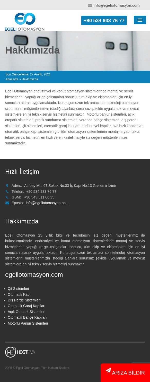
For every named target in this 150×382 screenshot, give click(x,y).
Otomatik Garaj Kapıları (26, 306)
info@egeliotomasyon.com (117, 5)
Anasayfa (11, 79)
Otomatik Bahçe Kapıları (27, 317)
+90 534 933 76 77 (104, 20)
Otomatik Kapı (19, 294)
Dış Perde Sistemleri (24, 300)
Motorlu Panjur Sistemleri (28, 323)
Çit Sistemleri (18, 288)
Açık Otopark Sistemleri (26, 312)
